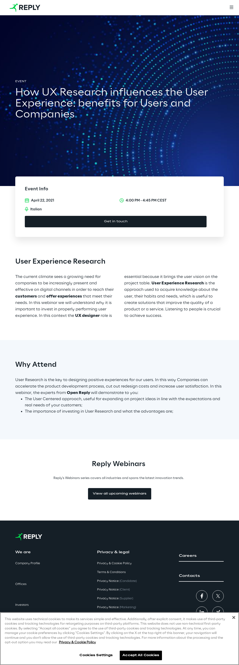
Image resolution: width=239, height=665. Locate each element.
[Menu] (231, 7)
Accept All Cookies (140, 655)
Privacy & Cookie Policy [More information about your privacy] (77, 642)
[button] (201, 556)
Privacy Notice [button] (117, 581)
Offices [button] (20, 584)
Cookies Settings (96, 655)
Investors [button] (22, 604)
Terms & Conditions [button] (111, 572)
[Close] (234, 617)
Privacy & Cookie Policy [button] (114, 563)
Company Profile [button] (27, 563)
